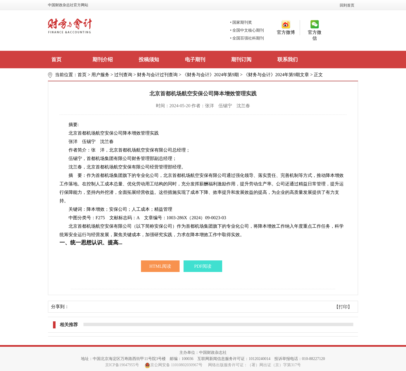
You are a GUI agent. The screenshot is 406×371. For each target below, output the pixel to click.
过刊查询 (123, 74)
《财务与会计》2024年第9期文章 (276, 74)
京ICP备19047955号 (122, 365)
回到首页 (347, 5)
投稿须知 (149, 59)
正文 (318, 74)
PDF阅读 (202, 266)
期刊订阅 (241, 59)
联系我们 (287, 59)
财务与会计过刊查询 (157, 74)
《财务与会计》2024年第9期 (210, 74)
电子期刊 (195, 59)
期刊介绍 (102, 59)
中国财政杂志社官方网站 (68, 5)
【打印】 (343, 306)
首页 (56, 59)
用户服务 (100, 74)
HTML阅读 (160, 266)
